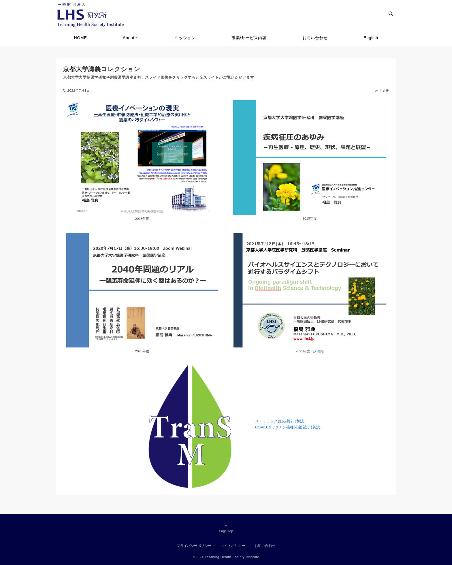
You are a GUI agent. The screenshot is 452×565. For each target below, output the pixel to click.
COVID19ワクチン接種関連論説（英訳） (289, 427)
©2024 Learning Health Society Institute (226, 557)
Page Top (226, 528)
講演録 (318, 351)
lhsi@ (384, 90)
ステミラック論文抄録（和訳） (281, 421)
